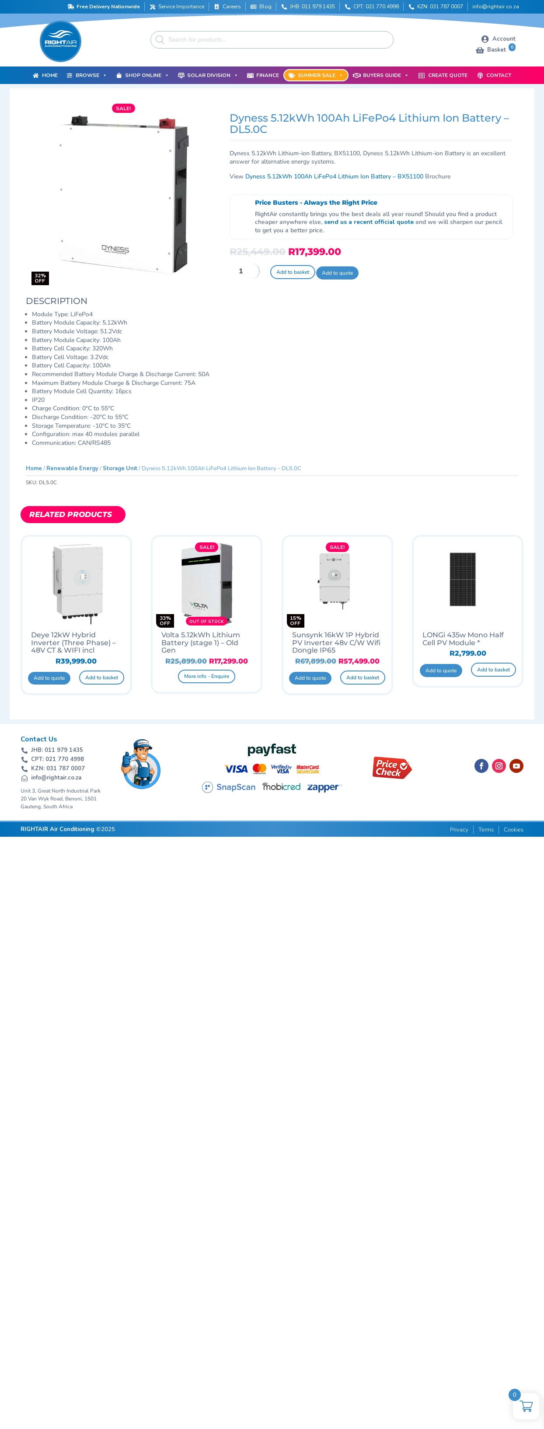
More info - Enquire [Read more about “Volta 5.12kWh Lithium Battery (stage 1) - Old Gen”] (206, 676)
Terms (486, 830)
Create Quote (447, 75)
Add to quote (337, 272)
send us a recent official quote (369, 222)
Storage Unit (120, 468)
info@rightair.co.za (495, 6)
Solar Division (212, 75)
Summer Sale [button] (320, 75)
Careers (232, 6)
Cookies (513, 830)
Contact (498, 75)
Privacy (459, 830)
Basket (501, 49)
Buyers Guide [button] (386, 75)
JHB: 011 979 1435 (312, 6)
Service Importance (181, 6)
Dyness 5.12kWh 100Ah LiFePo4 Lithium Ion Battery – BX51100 (334, 176)
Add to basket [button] (101, 677)
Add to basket (292, 272)
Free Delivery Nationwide (108, 6)
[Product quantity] (245, 271)
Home (50, 75)
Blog (265, 6)
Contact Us (39, 739)
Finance (267, 75)
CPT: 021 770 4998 (376, 6)
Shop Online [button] (147, 75)
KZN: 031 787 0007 (440, 6)
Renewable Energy (72, 468)
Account (504, 39)
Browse (91, 75)
